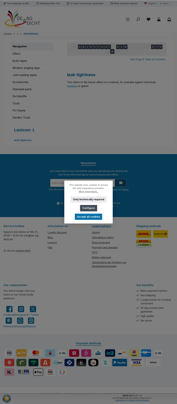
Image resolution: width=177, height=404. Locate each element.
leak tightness (22, 140)
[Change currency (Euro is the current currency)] (165, 3)
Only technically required (88, 199)
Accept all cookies (88, 216)
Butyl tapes (19, 60)
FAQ (50, 247)
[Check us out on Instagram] (21, 311)
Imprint (96, 232)
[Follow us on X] (33, 311)
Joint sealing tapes (24, 75)
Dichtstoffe (19, 96)
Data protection (101, 242)
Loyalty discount (57, 232)
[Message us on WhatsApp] (20, 322)
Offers (16, 53)
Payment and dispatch (105, 247)
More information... (88, 191)
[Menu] (127, 19)
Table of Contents (155, 59)
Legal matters (101, 226)
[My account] (159, 19)
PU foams (19, 110)
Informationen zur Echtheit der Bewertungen (132, 400)
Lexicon (52, 242)
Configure (88, 208)
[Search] (138, 19)
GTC (94, 252)
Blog (50, 237)
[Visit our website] (31, 322)
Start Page (136, 59)
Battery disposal (101, 257)
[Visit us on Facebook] (9, 311)
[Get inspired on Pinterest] (8, 322)
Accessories (20, 82)
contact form (22, 250)
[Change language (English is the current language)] (151, 3)
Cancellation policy (103, 237)
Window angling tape (26, 68)
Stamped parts (22, 89)
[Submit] (121, 183)
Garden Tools (21, 117)
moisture (72, 85)
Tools (16, 103)
